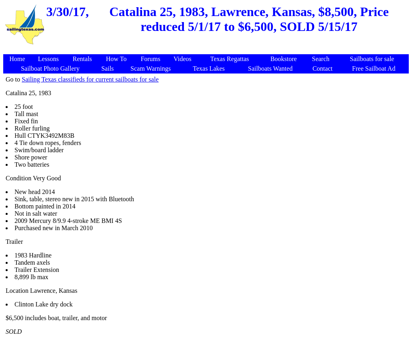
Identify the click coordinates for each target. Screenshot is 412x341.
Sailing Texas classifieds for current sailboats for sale (90, 79)
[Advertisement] (207, 50)
